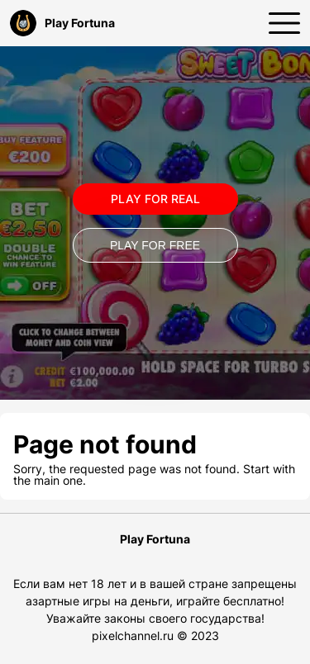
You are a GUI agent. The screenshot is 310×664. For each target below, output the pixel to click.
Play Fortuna (62, 23)
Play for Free (155, 245)
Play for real (155, 199)
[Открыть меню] (284, 23)
